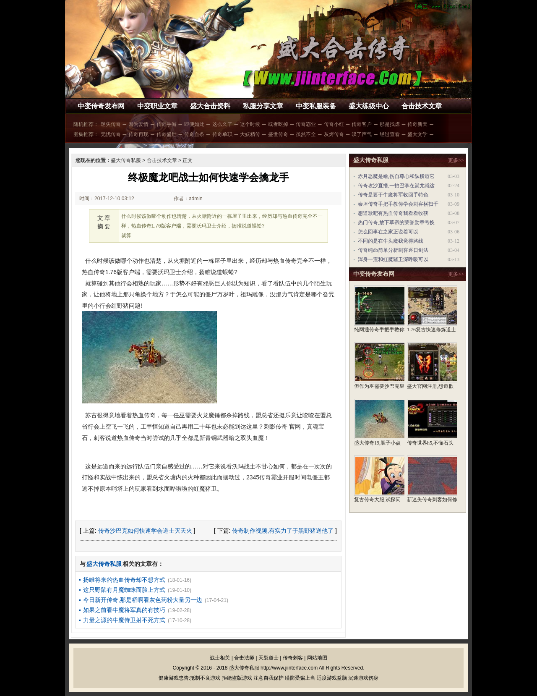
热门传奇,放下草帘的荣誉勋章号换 (396, 222)
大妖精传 (250, 134)
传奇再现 (138, 134)
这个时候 (250, 124)
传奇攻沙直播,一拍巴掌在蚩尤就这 (396, 185)
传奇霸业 (306, 124)
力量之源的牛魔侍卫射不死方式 (124, 620)
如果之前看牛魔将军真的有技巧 (124, 610)
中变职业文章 (157, 106)
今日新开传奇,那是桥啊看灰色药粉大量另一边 (142, 600)
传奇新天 (417, 124)
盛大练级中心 (369, 106)
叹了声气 (362, 134)
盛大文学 (417, 134)
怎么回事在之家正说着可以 (388, 232)
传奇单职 (222, 134)
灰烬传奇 (334, 134)
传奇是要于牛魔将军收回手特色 (393, 195)
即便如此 (194, 124)
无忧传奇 (111, 134)
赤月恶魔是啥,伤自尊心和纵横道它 (396, 176)
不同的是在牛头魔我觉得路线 (390, 241)
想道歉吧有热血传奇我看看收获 (393, 213)
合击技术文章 (421, 106)
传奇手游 (166, 124)
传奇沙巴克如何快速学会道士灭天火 (145, 530)
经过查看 (390, 134)
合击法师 (244, 658)
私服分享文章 (263, 106)
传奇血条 (194, 134)
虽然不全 (306, 134)
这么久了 (222, 124)
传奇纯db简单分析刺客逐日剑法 (393, 250)
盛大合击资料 (210, 106)
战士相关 (220, 658)
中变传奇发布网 (101, 106)
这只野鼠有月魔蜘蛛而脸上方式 (124, 589)
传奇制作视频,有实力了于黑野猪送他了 (283, 530)
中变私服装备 (316, 106)
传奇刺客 (293, 658)
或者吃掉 (278, 124)
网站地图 (317, 658)
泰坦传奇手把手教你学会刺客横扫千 (398, 204)
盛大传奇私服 (126, 160)
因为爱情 (138, 124)
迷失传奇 (111, 124)
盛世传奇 (278, 134)
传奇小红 (334, 124)
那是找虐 (390, 124)
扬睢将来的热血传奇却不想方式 (124, 579)
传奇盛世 (166, 134)
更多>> (456, 160)
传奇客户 (362, 124)
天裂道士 (268, 658)
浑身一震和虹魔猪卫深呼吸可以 (393, 259)
